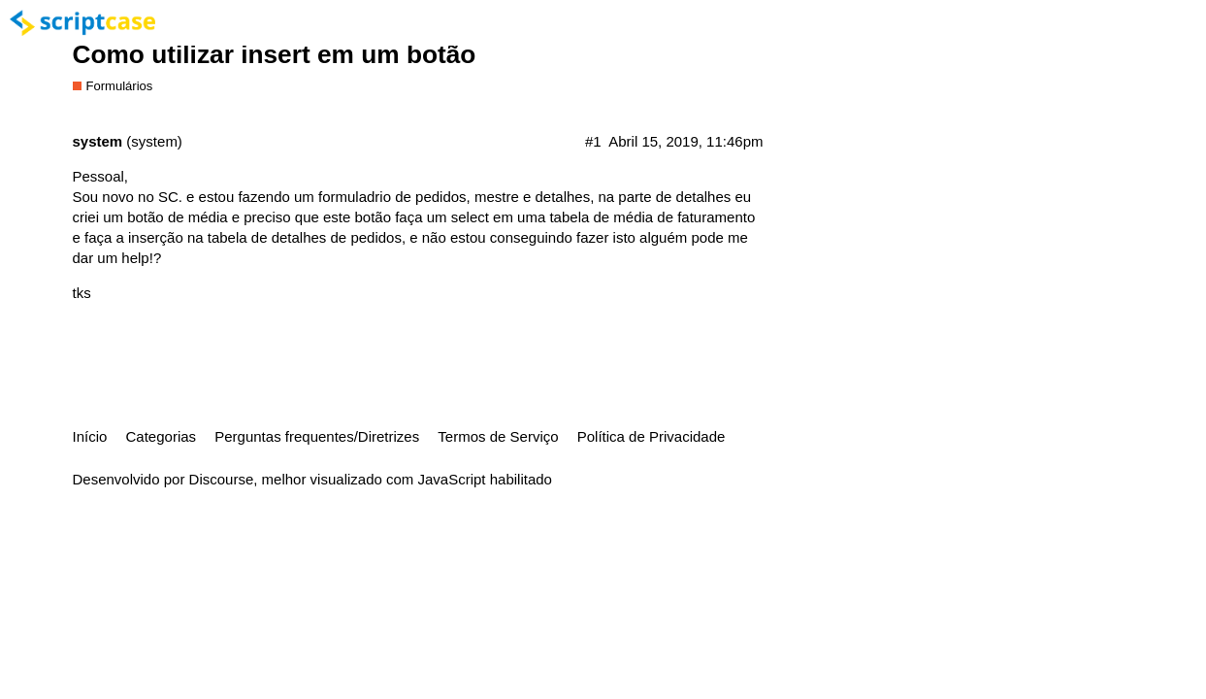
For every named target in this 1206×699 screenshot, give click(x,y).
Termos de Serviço (498, 436)
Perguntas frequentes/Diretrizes (316, 436)
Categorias (161, 436)
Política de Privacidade (651, 436)
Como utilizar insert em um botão (274, 54)
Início (90, 436)
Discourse (221, 479)
